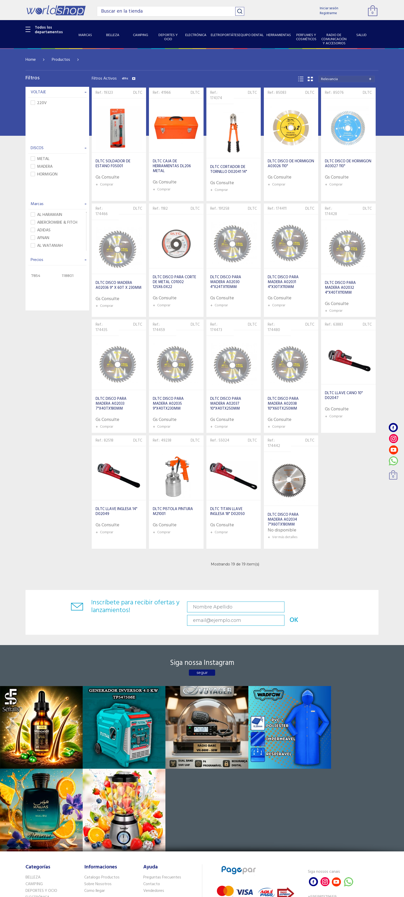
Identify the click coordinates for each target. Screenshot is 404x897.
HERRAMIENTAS (39, 808)
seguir (202, 661)
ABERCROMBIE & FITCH (54, 222)
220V (39, 103)
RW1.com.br (219, 891)
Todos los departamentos (49, 29)
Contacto (151, 775)
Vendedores (153, 781)
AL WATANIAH (47, 245)
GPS (29, 847)
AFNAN (40, 238)
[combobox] (346, 79)
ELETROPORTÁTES (41, 795)
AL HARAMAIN (46, 215)
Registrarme (328, 13)
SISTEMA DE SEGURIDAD (47, 840)
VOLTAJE (59, 92)
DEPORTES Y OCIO (41, 781)
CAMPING (34, 775)
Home (31, 59)
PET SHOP (34, 854)
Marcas (59, 204)
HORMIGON (44, 174)
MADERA (42, 166)
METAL (40, 159)
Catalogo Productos (102, 768)
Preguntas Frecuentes (162, 768)
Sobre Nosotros (98, 775)
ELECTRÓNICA (37, 788)
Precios (59, 260)
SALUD (31, 834)
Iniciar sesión (329, 8)
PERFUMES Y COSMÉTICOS (49, 815)
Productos (61, 59)
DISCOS (59, 148)
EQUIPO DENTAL (40, 801)
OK (342, 607)
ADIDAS (40, 230)
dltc (128, 78)
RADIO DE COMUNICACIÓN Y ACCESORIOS (50, 824)
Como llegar (94, 781)
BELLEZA (33, 768)
